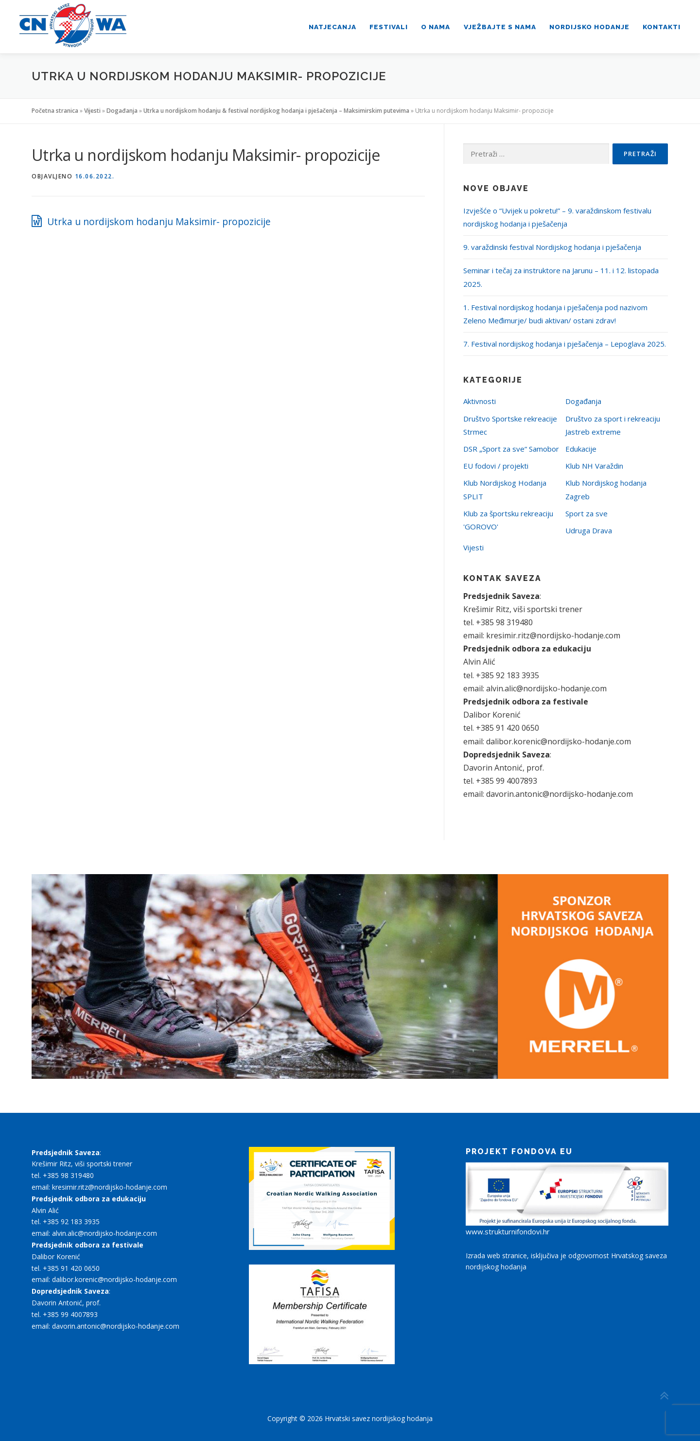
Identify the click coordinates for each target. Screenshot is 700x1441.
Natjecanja (332, 27)
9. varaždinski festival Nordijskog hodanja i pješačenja (552, 247)
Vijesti (92, 110)
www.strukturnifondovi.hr (508, 1231)
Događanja (122, 110)
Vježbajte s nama (500, 27)
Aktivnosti (479, 401)
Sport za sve (586, 513)
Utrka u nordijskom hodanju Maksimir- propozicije (159, 221)
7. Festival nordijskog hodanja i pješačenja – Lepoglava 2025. (564, 344)
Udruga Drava (588, 530)
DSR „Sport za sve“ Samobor (511, 449)
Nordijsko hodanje (589, 27)
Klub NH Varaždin (594, 466)
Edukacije (580, 449)
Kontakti (662, 27)
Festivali (388, 27)
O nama (435, 27)
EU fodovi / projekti (495, 466)
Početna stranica (55, 110)
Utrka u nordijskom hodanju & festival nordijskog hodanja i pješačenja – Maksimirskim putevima (276, 110)
